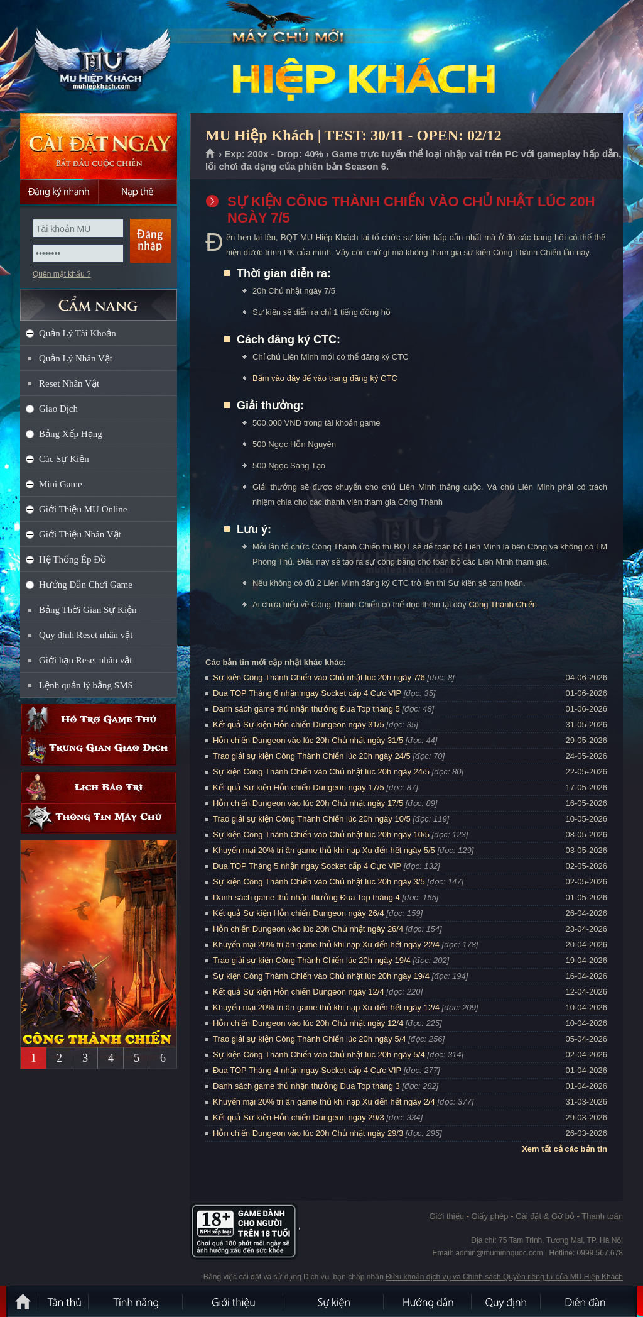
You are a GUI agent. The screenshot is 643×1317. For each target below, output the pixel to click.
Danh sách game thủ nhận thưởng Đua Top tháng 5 (306, 709)
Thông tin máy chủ (98, 818)
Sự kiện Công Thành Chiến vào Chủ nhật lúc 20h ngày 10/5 (321, 834)
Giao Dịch (58, 409)
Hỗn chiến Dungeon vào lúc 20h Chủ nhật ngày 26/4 (308, 929)
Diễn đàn (588, 1301)
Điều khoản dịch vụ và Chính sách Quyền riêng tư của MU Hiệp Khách (504, 1276)
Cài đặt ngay (98, 146)
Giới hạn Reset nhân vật (85, 660)
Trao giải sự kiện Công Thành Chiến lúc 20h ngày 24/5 (312, 756)
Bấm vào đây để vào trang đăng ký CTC (324, 378)
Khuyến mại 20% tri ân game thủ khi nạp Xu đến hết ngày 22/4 (326, 944)
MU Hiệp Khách (98, 57)
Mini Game (60, 484)
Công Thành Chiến (502, 604)
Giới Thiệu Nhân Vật (80, 534)
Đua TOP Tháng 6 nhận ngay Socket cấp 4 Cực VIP (307, 693)
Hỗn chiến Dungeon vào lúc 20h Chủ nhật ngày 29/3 (308, 1133)
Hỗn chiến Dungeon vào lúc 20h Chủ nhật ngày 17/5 (308, 803)
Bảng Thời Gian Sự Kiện (88, 610)
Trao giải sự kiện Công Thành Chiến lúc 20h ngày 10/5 (312, 819)
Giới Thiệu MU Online (83, 509)
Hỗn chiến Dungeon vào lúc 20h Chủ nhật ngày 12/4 (308, 1023)
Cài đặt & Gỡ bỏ (545, 1216)
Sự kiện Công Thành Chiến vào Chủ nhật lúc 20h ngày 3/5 (319, 881)
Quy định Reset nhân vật (85, 635)
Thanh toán (602, 1216)
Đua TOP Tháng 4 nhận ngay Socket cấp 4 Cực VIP (307, 1070)
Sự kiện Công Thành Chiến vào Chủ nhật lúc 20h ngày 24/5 (321, 771)
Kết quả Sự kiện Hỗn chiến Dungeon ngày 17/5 (298, 787)
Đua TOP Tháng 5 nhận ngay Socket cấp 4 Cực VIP (307, 866)
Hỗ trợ (98, 719)
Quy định (506, 1301)
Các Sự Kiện (64, 459)
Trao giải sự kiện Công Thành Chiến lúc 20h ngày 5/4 (309, 1039)
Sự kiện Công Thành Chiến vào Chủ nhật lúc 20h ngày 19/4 (321, 976)
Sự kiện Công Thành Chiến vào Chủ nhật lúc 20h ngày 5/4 (319, 1054)
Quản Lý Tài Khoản (77, 333)
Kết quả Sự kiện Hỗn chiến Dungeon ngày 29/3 (298, 1117)
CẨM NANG (98, 299)
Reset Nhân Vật (69, 383)
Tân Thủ (64, 1301)
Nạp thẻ (138, 191)
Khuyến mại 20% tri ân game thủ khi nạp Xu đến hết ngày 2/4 (324, 1101)
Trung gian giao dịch (98, 750)
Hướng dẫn (428, 1301)
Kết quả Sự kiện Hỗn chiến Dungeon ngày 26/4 (298, 913)
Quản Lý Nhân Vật (75, 358)
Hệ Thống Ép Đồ (72, 559)
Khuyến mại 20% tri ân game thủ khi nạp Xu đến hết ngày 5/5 (324, 850)
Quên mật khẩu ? (62, 274)
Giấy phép (489, 1216)
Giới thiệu (446, 1216)
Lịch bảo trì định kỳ (98, 787)
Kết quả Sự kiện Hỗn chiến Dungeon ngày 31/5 (298, 724)
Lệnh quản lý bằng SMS (86, 685)
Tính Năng (136, 1301)
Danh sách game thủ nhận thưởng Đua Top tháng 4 (306, 897)
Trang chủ (210, 154)
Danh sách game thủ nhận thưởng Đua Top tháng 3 (306, 1086)
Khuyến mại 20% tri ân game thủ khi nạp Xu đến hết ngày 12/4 (326, 1007)
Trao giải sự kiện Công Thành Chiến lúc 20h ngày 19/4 (312, 960)
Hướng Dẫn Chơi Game (85, 585)
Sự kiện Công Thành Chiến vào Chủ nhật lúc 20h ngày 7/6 (319, 677)
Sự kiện (334, 1301)
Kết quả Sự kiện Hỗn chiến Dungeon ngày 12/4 (298, 991)
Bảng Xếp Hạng (70, 434)
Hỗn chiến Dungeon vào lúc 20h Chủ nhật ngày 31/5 (308, 740)
